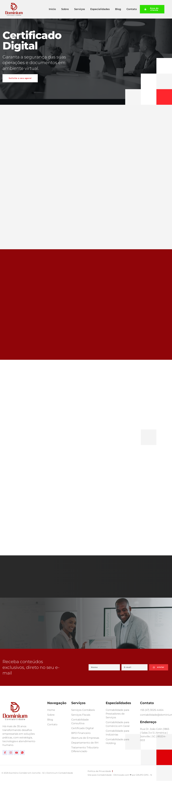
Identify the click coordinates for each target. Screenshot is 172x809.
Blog (118, 9)
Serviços (79, 9)
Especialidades (100, 9)
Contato (131, 9)
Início (52, 9)
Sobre (65, 9)
